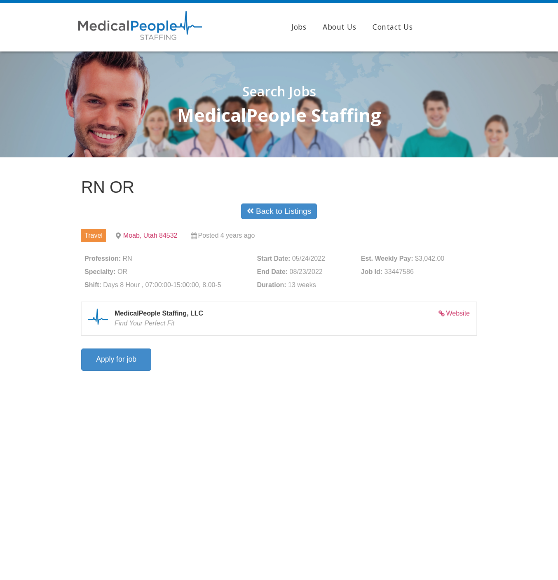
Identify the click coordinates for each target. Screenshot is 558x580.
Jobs (298, 27)
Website (458, 313)
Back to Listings (279, 211)
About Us (339, 27)
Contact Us (393, 27)
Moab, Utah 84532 (150, 235)
